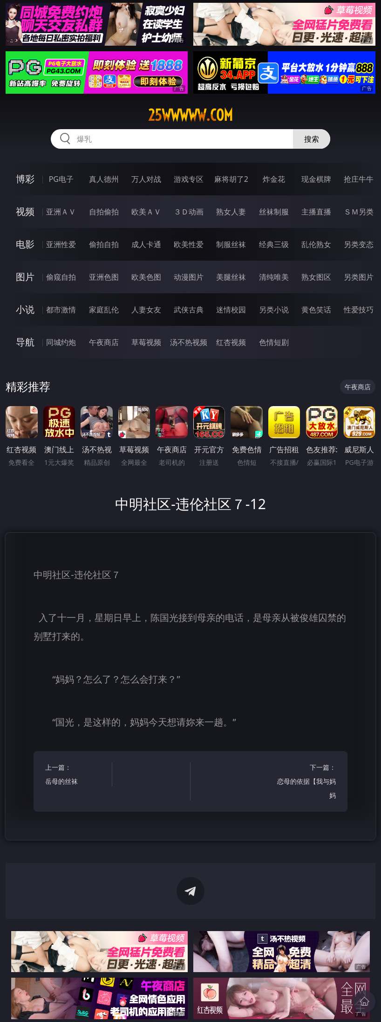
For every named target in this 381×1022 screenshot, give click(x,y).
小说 (25, 309)
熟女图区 (316, 277)
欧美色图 (146, 277)
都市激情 (61, 309)
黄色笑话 (316, 309)
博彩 (25, 179)
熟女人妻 (231, 212)
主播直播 (316, 212)
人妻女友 (146, 309)
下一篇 (304, 782)
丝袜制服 (274, 212)
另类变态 (359, 244)
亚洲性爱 (61, 244)
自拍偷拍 (104, 212)
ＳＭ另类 (359, 212)
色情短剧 (274, 342)
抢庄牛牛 (359, 179)
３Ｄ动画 (189, 212)
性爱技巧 (359, 309)
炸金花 (274, 179)
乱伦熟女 (316, 244)
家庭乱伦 (104, 309)
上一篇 (77, 775)
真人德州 (104, 179)
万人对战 (146, 179)
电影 (25, 244)
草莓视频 (146, 342)
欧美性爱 (189, 244)
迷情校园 (231, 309)
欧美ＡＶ (146, 212)
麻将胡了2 (231, 179)
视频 (25, 211)
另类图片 (359, 277)
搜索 (311, 139)
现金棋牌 (316, 179)
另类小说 (274, 309)
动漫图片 (189, 277)
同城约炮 (61, 342)
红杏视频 (231, 342)
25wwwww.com (190, 115)
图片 (25, 276)
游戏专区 (189, 179)
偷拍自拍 (104, 244)
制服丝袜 (231, 244)
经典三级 (274, 244)
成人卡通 (146, 244)
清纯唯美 (274, 277)
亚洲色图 (104, 277)
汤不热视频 (188, 342)
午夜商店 (104, 342)
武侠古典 (189, 309)
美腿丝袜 (231, 277)
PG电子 (61, 179)
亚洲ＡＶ (61, 212)
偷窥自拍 (61, 277)
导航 (25, 342)
